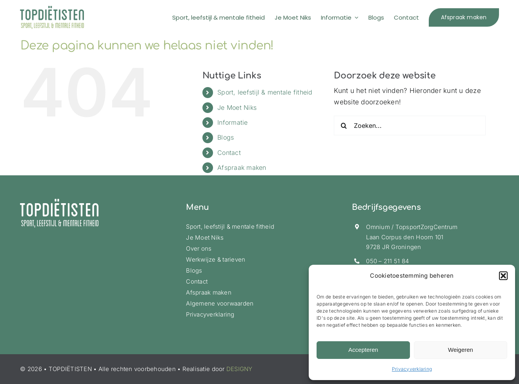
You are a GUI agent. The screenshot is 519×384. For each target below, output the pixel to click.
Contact (229, 153)
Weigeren (460, 349)
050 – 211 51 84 (387, 261)
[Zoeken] (343, 125)
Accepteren (363, 349)
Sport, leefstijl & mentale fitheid (265, 92)
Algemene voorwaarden (219, 303)
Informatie (232, 122)
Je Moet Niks (237, 107)
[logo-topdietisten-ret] (52, 9)
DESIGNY (239, 369)
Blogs (225, 137)
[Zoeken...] (410, 125)
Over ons (198, 248)
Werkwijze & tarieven (215, 259)
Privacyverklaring (412, 369)
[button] (503, 276)
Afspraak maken (241, 167)
